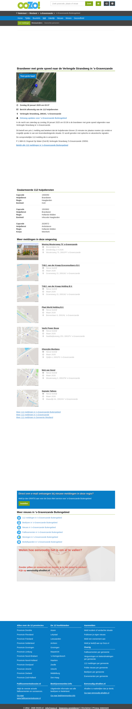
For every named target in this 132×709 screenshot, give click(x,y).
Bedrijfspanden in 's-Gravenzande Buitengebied (39, 542)
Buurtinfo (36, 18)
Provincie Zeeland (24, 673)
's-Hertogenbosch (58, 656)
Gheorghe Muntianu (51, 349)
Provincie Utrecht (24, 669)
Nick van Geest (48, 370)
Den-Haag (55, 677)
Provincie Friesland (25, 639)
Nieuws (60, 18)
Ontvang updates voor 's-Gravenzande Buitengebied (43, 118)
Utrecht (54, 669)
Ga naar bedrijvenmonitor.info (63, 695)
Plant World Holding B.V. (53, 307)
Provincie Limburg (24, 652)
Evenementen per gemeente (96, 676)
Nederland (22, 13)
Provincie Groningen (25, 647)
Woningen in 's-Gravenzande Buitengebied (37, 537)
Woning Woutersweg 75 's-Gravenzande (59, 244)
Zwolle (53, 665)
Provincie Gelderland (25, 643)
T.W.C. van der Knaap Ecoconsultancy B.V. (61, 265)
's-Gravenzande (46, 13)
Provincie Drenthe (24, 630)
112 (44, 18)
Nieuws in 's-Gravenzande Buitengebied (36, 527)
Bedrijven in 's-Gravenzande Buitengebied (37, 522)
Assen (53, 630)
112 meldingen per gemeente (96, 663)
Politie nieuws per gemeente (96, 668)
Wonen (69, 18)
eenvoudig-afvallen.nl (38, 570)
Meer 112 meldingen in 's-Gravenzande (32, 415)
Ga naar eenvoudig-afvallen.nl (96, 693)
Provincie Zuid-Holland (26, 677)
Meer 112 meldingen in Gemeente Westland (34, 417)
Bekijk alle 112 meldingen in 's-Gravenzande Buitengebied (42, 145)
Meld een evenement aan (94, 639)
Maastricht (55, 652)
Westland (33, 13)
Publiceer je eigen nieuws (95, 635)
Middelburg (55, 673)
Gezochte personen (51, 23)
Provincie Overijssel (25, 665)
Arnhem (54, 643)
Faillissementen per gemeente (96, 652)
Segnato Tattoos (49, 391)
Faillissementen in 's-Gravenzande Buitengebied (40, 532)
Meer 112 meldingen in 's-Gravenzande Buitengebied (38, 412)
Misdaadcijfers (37, 23)
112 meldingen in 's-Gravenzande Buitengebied (39, 518)
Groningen (55, 647)
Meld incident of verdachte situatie (98, 630)
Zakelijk (51, 18)
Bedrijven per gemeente (94, 672)
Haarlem (54, 660)
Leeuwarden (56, 639)
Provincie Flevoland (25, 635)
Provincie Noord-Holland (27, 660)
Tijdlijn (27, 18)
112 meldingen (24, 23)
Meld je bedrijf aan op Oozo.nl (96, 643)
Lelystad (54, 635)
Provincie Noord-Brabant (27, 656)
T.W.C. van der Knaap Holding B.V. (57, 286)
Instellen (24, 503)
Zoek (89, 4)
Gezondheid (79, 18)
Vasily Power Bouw (50, 328)
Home (20, 18)
